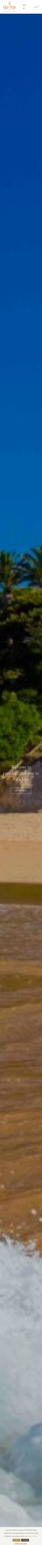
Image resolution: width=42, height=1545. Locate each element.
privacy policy (32, 1536)
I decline (25, 1540)
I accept (16, 1540)
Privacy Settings (21, 1543)
